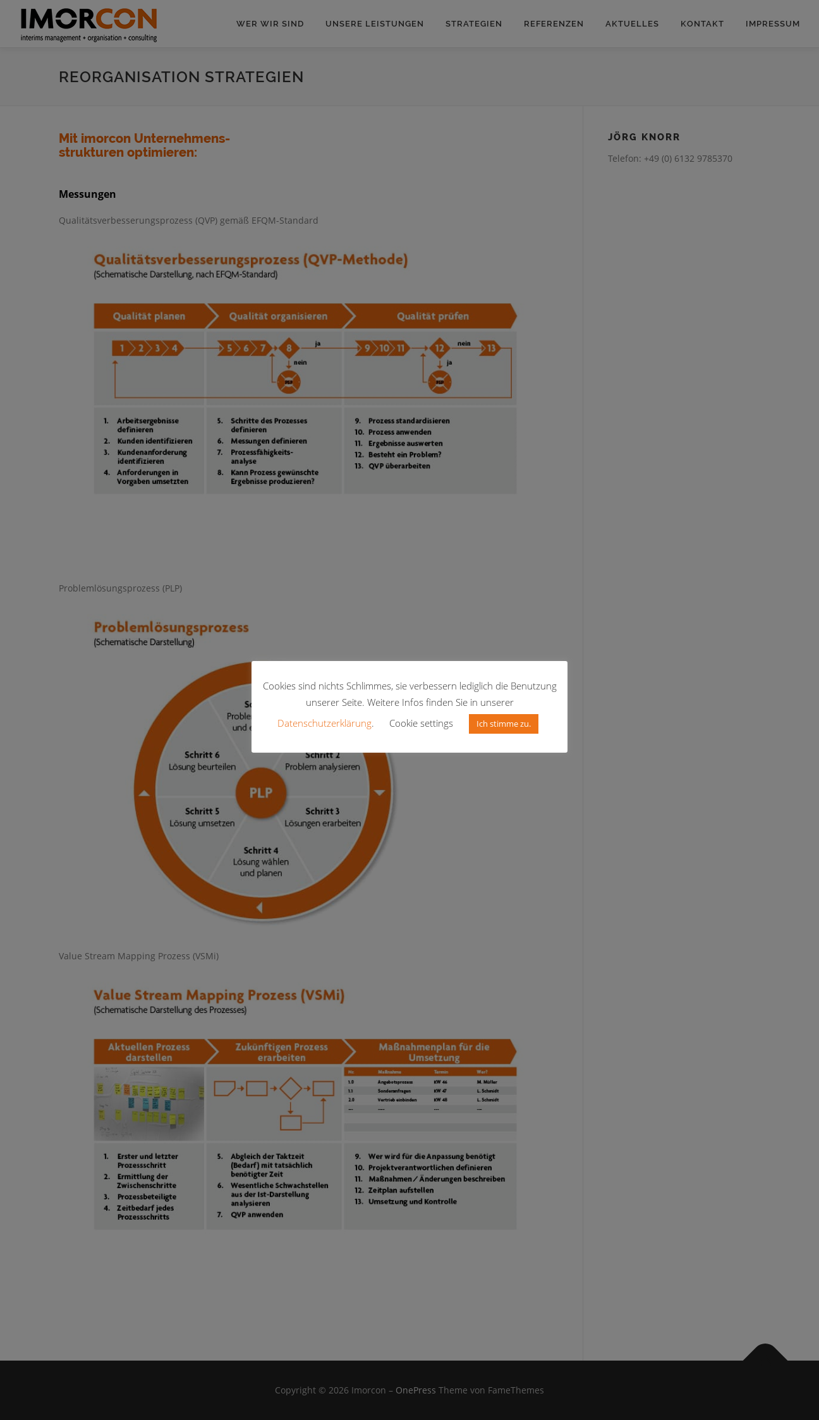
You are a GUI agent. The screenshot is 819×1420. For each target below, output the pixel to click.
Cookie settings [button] (421, 723)
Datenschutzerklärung (324, 723)
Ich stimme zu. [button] (503, 723)
